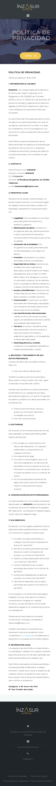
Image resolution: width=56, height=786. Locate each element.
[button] (30, 55)
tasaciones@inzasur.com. (28, 747)
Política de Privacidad (18, 776)
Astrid (38, 781)
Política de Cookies (39, 776)
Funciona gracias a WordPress (16, 781)
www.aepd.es (26, 635)
